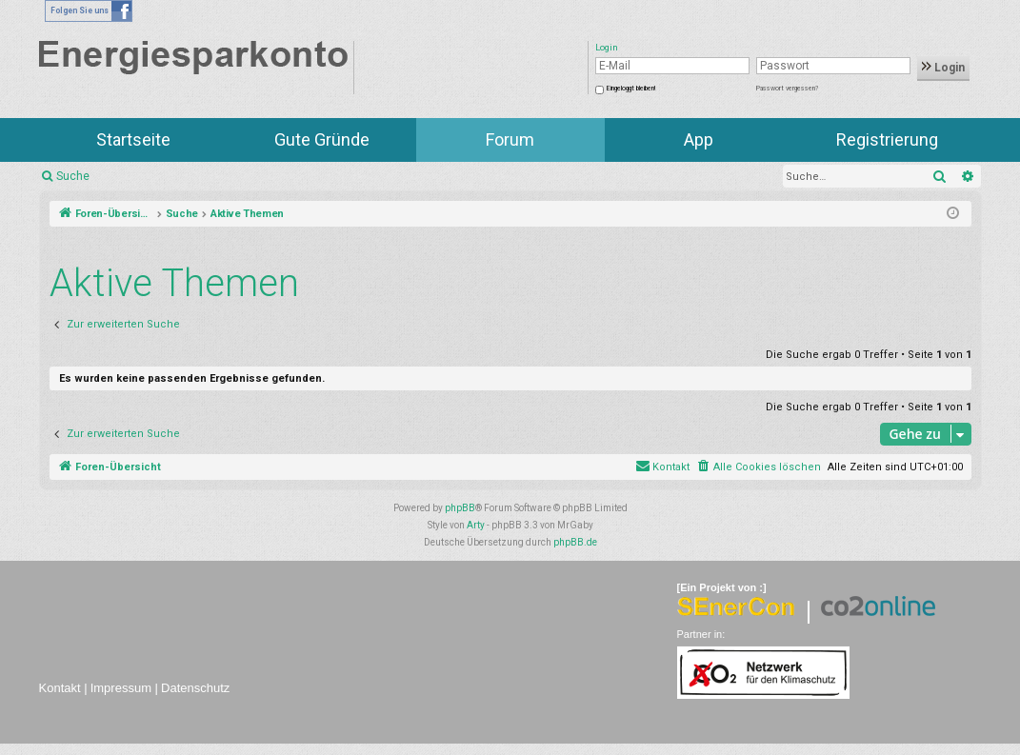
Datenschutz (195, 688)
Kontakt (60, 688)
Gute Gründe (322, 139)
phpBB (460, 508)
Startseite (133, 139)
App (698, 139)
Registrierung (887, 139)
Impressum (120, 688)
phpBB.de (575, 542)
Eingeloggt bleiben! (631, 88)
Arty (476, 525)
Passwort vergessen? (787, 88)
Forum (510, 139)
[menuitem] (758, 467)
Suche (73, 176)
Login (943, 67)
